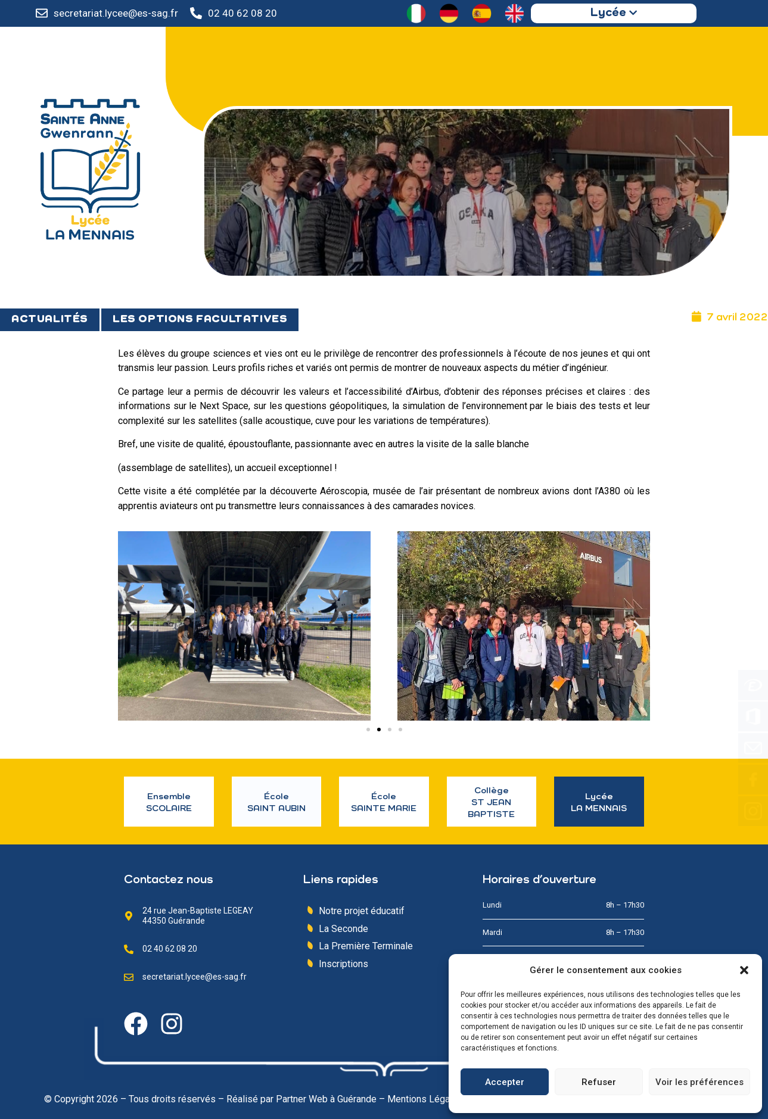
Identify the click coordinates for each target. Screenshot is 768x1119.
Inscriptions (343, 964)
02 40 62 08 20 (242, 13)
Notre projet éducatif (362, 911)
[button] (744, 970)
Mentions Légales (425, 1099)
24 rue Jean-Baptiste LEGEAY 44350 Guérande (197, 915)
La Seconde (343, 928)
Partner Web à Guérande (326, 1099)
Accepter (504, 1082)
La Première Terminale (366, 946)
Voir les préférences (699, 1082)
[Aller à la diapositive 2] (379, 729)
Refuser (599, 1082)
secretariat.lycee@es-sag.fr (116, 13)
